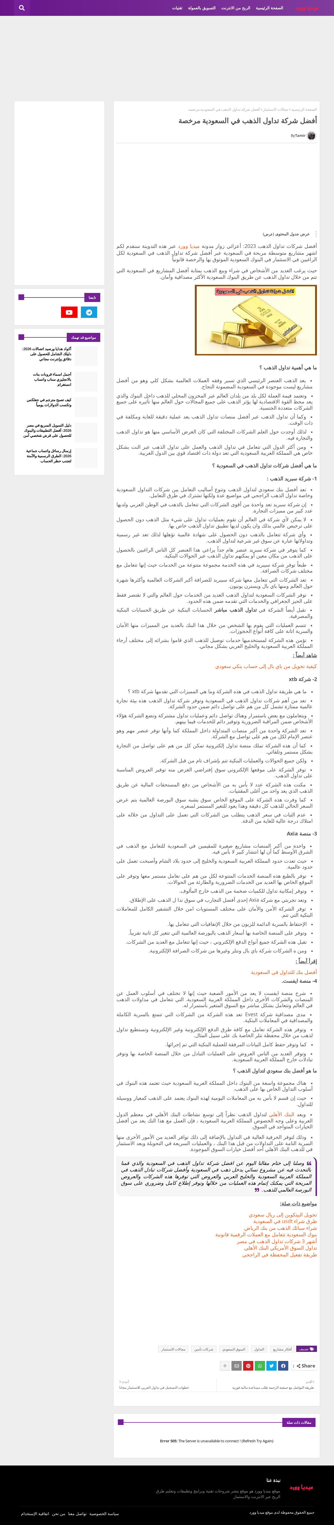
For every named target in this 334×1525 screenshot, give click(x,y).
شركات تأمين (203, 1349)
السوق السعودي (233, 1349)
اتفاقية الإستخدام (35, 1513)
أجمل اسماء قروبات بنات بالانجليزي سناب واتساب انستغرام (52, 379)
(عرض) (268, 234)
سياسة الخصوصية (104, 1513)
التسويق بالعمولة (202, 7)
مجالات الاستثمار (275, 109)
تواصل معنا (77, 1513)
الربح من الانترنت (235, 7)
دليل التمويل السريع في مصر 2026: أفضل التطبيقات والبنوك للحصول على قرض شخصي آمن (47, 430)
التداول (259, 1349)
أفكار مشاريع (282, 1349)
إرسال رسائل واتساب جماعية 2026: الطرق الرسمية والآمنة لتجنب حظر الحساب (48, 455)
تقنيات (177, 7)
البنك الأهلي (281, 1114)
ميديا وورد (189, 246)
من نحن (58, 1513)
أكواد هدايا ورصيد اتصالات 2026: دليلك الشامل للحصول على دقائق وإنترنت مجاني (46, 353)
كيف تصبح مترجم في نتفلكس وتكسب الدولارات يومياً (49, 402)
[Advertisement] (167, 58)
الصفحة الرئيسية (269, 7)
